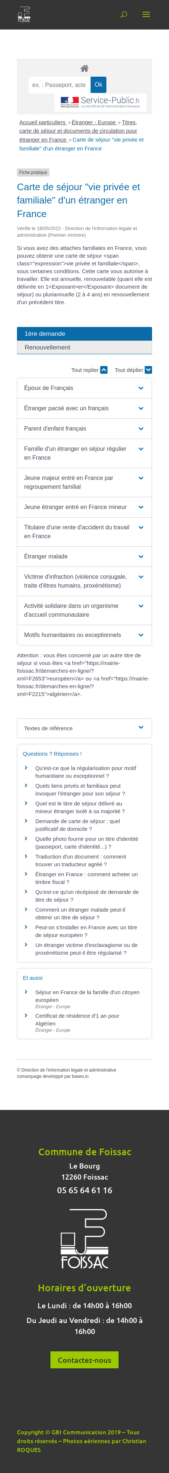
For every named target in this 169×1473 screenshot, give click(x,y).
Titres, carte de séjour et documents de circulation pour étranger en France (78, 131)
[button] (85, 388)
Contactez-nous (84, 1360)
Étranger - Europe (94, 122)
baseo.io (80, 1076)
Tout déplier (133, 370)
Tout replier (89, 370)
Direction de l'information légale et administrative (68, 1070)
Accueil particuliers (43, 122)
